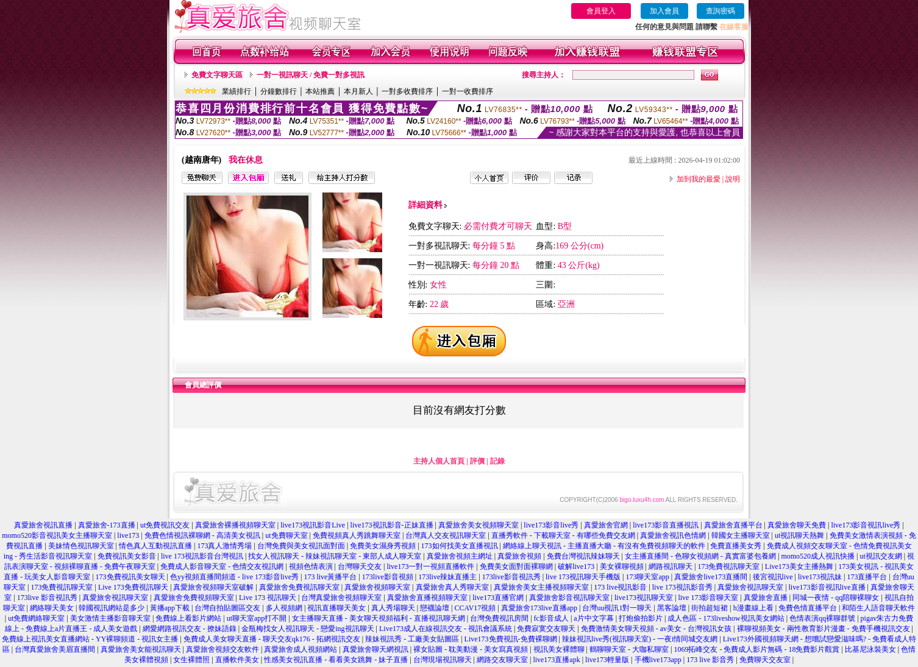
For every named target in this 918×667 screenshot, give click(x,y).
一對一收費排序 (467, 91)
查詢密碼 (720, 11)
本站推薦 (320, 91)
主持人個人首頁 (438, 461)
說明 (732, 179)
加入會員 (664, 11)
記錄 (497, 461)
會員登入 (601, 11)
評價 (477, 461)
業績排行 (236, 91)
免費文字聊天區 (217, 75)
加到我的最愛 (699, 179)
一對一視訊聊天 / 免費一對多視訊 (311, 75)
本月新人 (358, 91)
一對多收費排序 (407, 91)
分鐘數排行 (278, 91)
